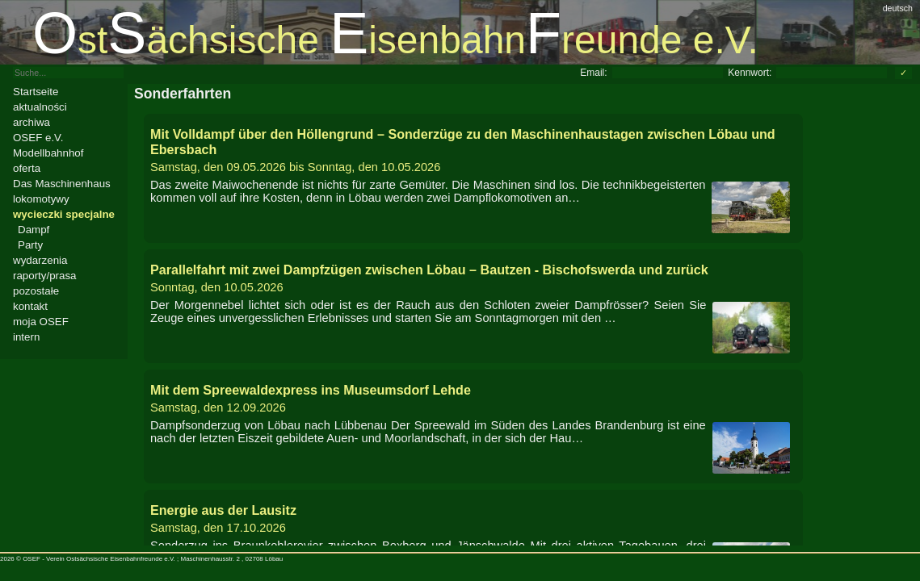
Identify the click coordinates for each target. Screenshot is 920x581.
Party (30, 245)
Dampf (33, 230)
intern (26, 337)
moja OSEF (41, 322)
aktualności (40, 107)
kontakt (30, 306)
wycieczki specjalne (64, 214)
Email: (593, 72)
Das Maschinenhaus (62, 184)
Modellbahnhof (48, 153)
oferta (26, 168)
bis (473, 150)
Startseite (35, 92)
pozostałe (36, 291)
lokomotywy (41, 199)
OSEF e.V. (38, 138)
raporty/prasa (45, 276)
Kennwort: (749, 72)
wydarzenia (40, 260)
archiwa (31, 122)
